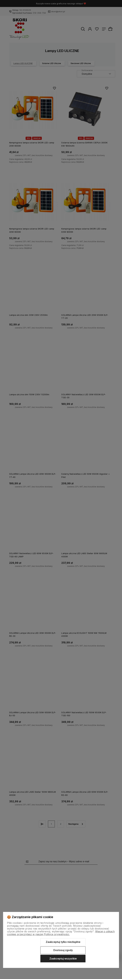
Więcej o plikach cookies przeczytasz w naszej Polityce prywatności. (61, 933)
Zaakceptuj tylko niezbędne (63, 941)
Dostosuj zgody (63, 950)
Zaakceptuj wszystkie (63, 958)
